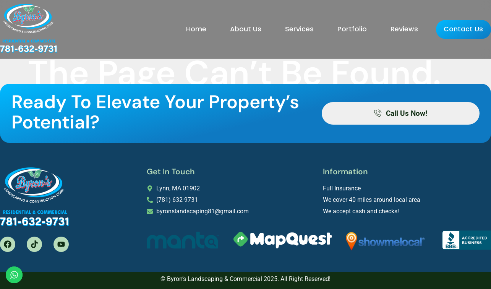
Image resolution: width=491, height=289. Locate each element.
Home (181, 28)
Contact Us (456, 29)
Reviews (389, 28)
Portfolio (337, 28)
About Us (230, 28)
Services (284, 28)
